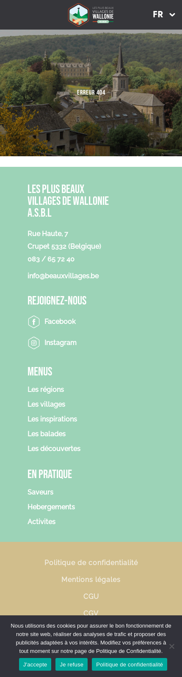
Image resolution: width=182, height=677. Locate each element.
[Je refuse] (171, 646)
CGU (91, 597)
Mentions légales (91, 580)
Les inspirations (52, 419)
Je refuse (71, 664)
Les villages (46, 404)
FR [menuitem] (158, 15)
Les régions (46, 390)
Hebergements (51, 507)
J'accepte (35, 664)
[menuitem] (164, 14)
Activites (41, 522)
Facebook (60, 322)
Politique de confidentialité (91, 563)
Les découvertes (54, 449)
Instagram (60, 343)
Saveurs (40, 492)
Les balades (47, 434)
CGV (91, 613)
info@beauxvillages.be (63, 276)
